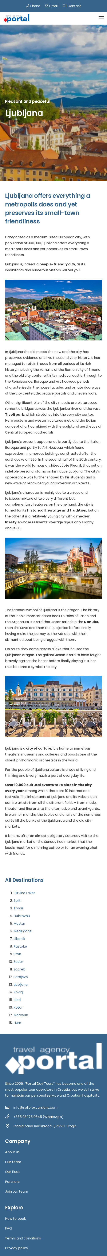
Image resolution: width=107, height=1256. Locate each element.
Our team (13, 1162)
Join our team (16, 1191)
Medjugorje (22, 931)
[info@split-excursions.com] (9, 1108)
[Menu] (101, 18)
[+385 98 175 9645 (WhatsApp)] (9, 1117)
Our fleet (12, 1171)
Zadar (18, 961)
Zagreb (19, 969)
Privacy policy (16, 1248)
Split (17, 900)
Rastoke (20, 946)
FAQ (8, 1228)
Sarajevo (20, 976)
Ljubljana (20, 984)
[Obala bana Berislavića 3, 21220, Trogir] (9, 1126)
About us (12, 1152)
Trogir (18, 908)
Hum (17, 1022)
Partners (12, 1181)
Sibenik (19, 938)
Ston (17, 954)
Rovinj (18, 992)
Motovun (20, 1015)
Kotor (18, 1007)
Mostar (19, 923)
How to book (15, 1218)
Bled (17, 999)
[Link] (16, 18)
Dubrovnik (21, 915)
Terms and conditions (23, 1238)
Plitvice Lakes (24, 893)
